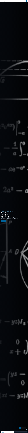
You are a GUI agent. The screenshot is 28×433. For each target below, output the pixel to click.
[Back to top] (26, 429)
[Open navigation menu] (26, 1)
